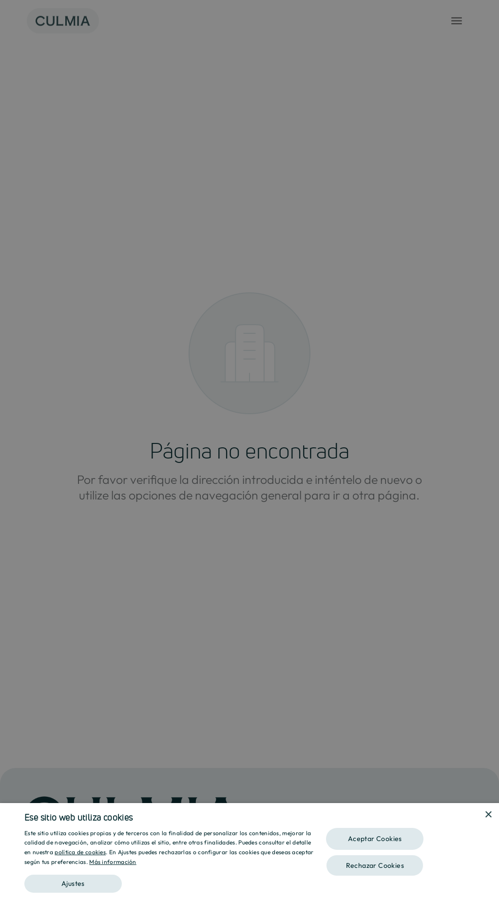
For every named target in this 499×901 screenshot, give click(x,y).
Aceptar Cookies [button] (375, 838)
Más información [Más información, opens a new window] (112, 861)
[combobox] (475, 815)
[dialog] (249, 852)
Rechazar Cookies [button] (375, 865)
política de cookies (80, 852)
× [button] (488, 815)
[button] (169, 880)
